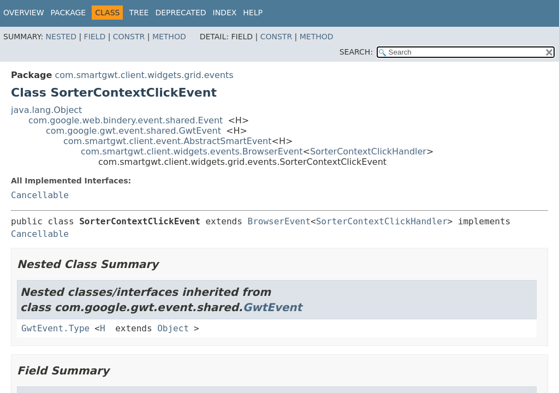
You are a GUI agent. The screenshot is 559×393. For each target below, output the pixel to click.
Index (225, 12)
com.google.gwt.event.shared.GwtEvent (133, 131)
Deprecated (180, 12)
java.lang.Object (46, 110)
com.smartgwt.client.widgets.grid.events (144, 75)
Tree (138, 12)
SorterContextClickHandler (368, 151)
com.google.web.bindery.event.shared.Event (125, 120)
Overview (23, 12)
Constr (129, 36)
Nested (61, 36)
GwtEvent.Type (55, 328)
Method (169, 36)
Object (173, 328)
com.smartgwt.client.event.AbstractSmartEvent (167, 141)
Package (68, 12)
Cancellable (40, 195)
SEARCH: (356, 51)
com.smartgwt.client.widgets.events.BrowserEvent (192, 151)
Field (95, 36)
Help (253, 12)
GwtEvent (272, 307)
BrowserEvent (279, 221)
